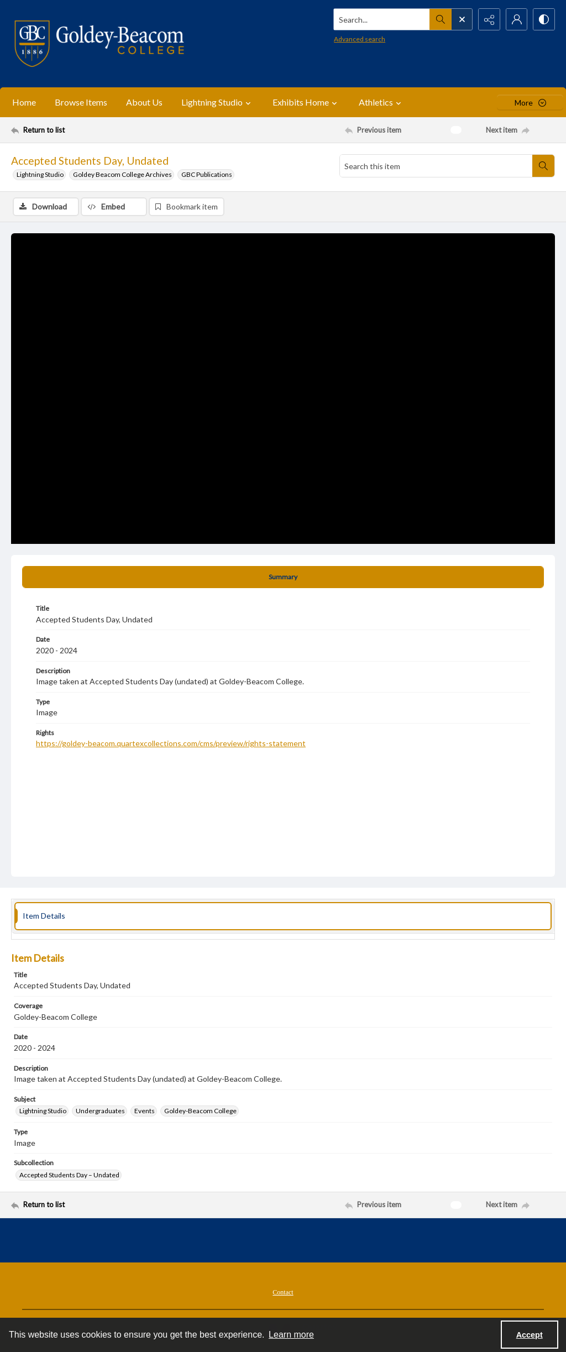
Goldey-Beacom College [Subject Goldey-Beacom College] (200, 1111)
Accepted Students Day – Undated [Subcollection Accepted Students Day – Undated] (69, 1175)
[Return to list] (85, 130)
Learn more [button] (291, 1334)
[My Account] (516, 19)
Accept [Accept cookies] (529, 1334)
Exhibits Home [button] (306, 102)
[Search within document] (543, 166)
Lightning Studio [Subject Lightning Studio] (42, 1111)
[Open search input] (460, 19)
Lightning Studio (40, 174)
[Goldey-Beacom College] (99, 44)
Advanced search (358, 39)
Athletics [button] (381, 102)
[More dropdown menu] (530, 103)
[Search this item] (436, 166)
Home (24, 102)
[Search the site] (380, 19)
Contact (282, 1292)
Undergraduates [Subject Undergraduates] (100, 1111)
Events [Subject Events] (144, 1111)
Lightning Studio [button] (217, 102)
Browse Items (81, 102)
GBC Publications (206, 174)
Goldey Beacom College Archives (122, 174)
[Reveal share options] (488, 19)
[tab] (283, 577)
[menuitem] (282, 1291)
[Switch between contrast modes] (543, 19)
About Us (144, 102)
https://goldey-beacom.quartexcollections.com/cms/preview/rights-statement (171, 743)
